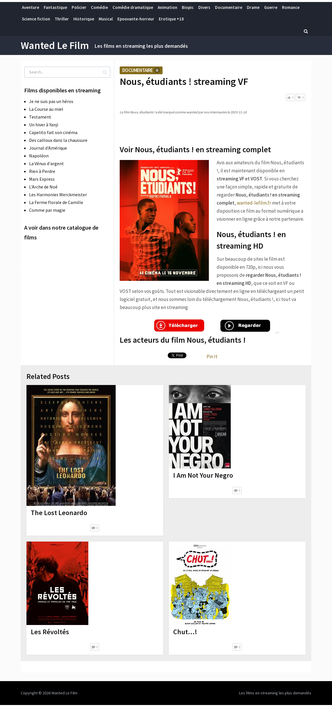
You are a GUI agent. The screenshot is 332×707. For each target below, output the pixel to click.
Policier (79, 7)
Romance (290, 7)
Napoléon (39, 156)
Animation (167, 7)
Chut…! (185, 631)
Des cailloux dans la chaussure (58, 140)
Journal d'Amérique (48, 148)
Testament (40, 117)
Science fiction (36, 19)
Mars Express (42, 179)
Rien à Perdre (42, 171)
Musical (106, 19)
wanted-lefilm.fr (254, 203)
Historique (83, 19)
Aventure (30, 7)
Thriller (62, 19)
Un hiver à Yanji (43, 124)
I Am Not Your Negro (203, 475)
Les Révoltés (50, 631)
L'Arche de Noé (43, 187)
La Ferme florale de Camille (56, 202)
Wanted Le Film (55, 45)
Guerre (270, 7)
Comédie (99, 7)
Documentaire (228, 7)
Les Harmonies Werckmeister (58, 194)
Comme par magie (47, 210)
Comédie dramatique (132, 7)
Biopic (188, 7)
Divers (204, 7)
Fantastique (55, 7)
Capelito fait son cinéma (53, 132)
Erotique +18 (171, 19)
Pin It (212, 356)
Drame (253, 7)
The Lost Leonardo (59, 512)
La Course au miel (46, 109)
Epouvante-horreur (135, 19)
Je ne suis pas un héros (51, 101)
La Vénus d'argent (46, 163)
